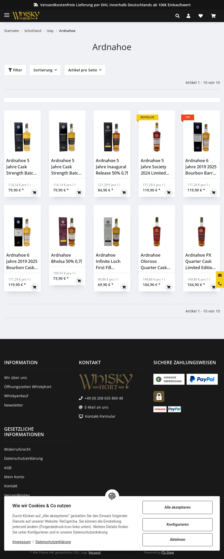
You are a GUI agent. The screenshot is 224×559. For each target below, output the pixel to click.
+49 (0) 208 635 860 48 (104, 398)
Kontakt (10, 485)
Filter (15, 70)
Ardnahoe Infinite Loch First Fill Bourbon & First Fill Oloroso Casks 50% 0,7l (111, 261)
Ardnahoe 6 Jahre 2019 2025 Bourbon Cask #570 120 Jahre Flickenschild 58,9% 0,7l (21, 261)
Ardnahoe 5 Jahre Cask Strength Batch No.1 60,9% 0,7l (21, 167)
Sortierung (42, 70)
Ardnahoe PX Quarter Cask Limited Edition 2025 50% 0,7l (200, 261)
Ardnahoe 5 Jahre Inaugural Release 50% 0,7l (112, 167)
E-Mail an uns (96, 407)
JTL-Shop (167, 552)
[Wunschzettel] (200, 16)
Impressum (22, 542)
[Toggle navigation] (6, 13)
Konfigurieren (177, 524)
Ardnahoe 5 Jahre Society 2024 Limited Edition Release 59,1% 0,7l (156, 167)
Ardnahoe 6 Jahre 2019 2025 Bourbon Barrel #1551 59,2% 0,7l (200, 167)
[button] (178, 16)
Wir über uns (15, 377)
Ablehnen (177, 539)
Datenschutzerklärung (53, 542)
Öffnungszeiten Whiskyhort (27, 386)
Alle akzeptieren (177, 507)
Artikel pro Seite (82, 70)
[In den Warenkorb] (34, 193)
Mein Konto (14, 476)
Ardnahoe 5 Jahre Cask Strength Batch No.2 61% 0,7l (66, 167)
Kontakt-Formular (100, 416)
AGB (7, 467)
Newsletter (13, 405)
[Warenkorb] (213, 16)
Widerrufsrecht (17, 449)
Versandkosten (17, 495)
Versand (94, 552)
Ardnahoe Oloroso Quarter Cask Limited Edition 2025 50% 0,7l (155, 261)
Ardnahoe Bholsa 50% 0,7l (66, 258)
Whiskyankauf (16, 395)
